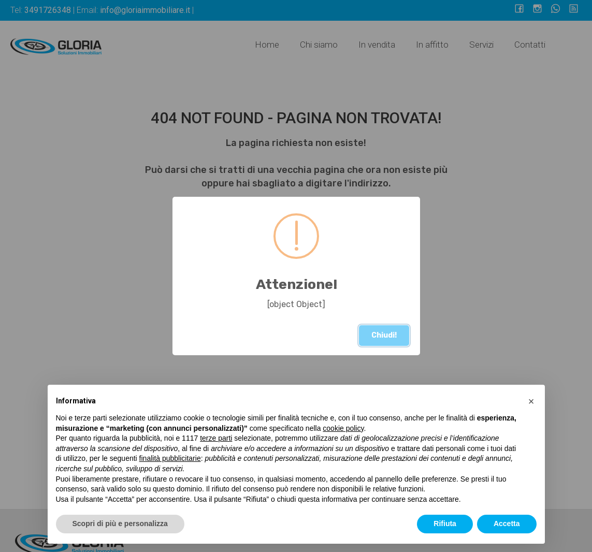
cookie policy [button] (343, 428)
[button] (531, 401)
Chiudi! (384, 335)
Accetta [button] (507, 523)
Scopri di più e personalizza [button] (120, 523)
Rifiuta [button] (445, 523)
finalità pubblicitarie (170, 458)
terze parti (216, 438)
